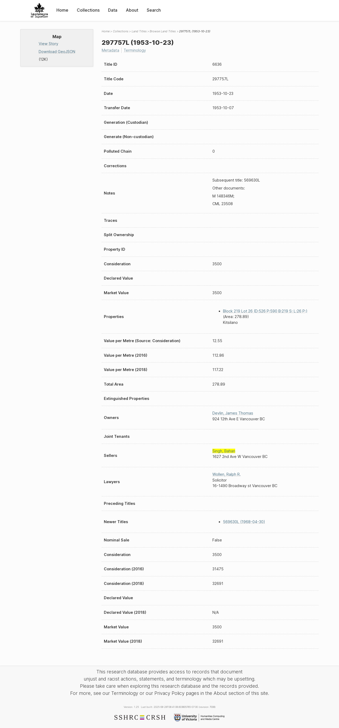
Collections (88, 10)
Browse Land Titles (163, 31)
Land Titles (139, 31)
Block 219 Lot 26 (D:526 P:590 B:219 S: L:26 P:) (265, 311)
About (132, 10)
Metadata (110, 50)
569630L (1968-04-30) (244, 521)
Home (62, 10)
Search (154, 10)
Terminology (135, 50)
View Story (48, 43)
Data (112, 10)
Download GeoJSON (57, 51)
